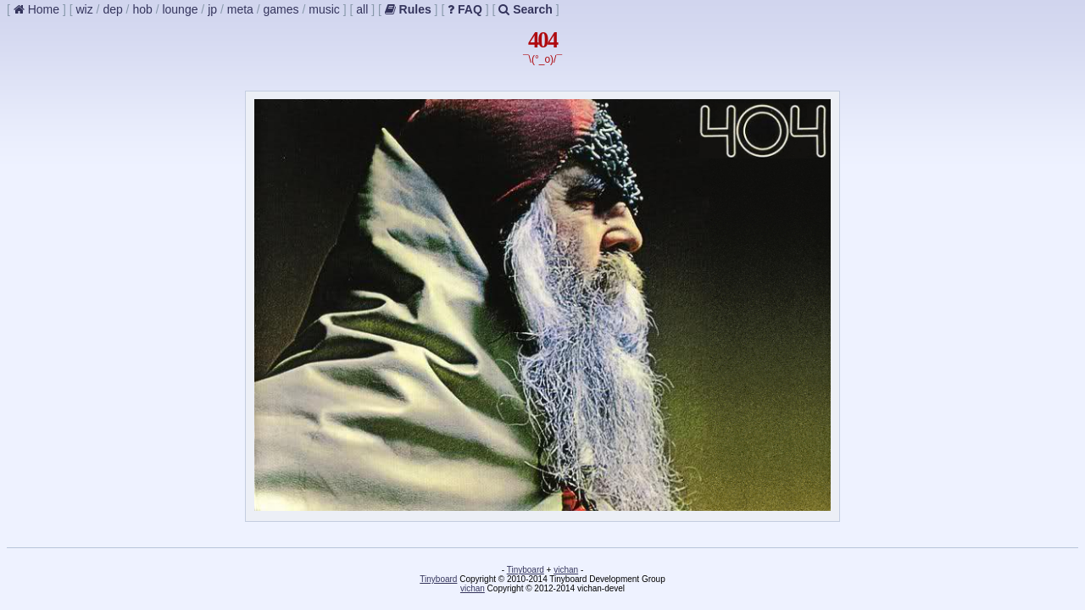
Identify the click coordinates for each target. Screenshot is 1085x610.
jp (212, 9)
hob (142, 9)
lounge (180, 9)
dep (112, 9)
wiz (83, 9)
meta (240, 9)
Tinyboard (525, 569)
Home (36, 9)
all (362, 9)
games (281, 9)
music (324, 9)
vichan (566, 569)
